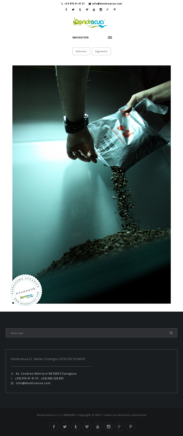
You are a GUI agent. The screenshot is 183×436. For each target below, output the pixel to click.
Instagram (101, 9)
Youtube (94, 9)
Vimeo (87, 9)
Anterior (81, 51)
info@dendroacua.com (107, 3)
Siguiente (101, 51)
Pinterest (115, 9)
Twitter (73, 9)
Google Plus (108, 9)
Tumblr (80, 9)
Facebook (66, 9)
